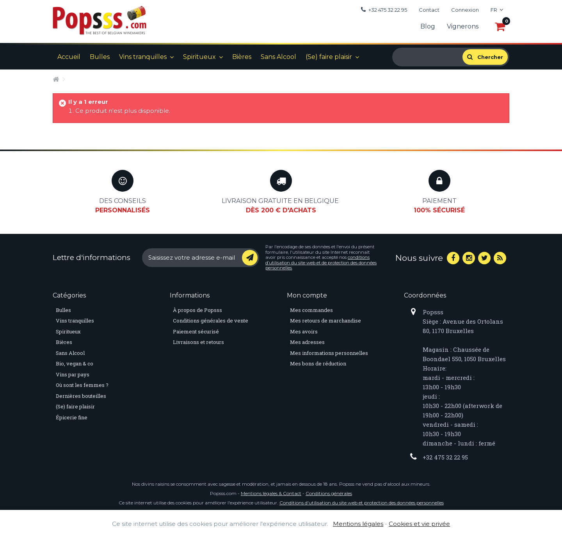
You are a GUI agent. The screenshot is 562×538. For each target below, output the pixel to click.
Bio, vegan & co (74, 363)
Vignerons (462, 26)
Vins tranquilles (143, 57)
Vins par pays (72, 374)
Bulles (100, 57)
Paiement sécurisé (196, 331)
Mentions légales (358, 523)
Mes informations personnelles (329, 352)
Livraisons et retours (198, 342)
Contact (429, 10)
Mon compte (307, 295)
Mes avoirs (304, 331)
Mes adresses (307, 342)
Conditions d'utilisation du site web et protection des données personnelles (361, 503)
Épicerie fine (71, 417)
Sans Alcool (278, 57)
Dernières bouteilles (81, 395)
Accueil (68, 57)
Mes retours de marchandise (325, 320)
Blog (427, 26)
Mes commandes (311, 310)
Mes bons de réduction (318, 363)
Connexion (465, 10)
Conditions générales (329, 493)
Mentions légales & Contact (271, 493)
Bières (241, 57)
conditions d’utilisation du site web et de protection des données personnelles (321, 263)
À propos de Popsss (197, 310)
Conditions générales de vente (210, 320)
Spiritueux (199, 57)
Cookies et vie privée (419, 523)
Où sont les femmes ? (82, 384)
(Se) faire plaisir (329, 57)
